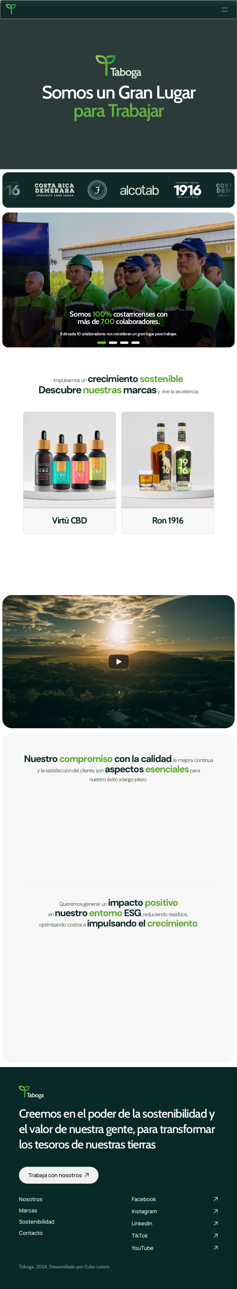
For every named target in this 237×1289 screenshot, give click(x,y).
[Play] (119, 662)
